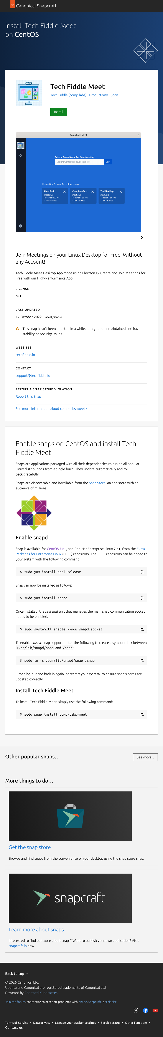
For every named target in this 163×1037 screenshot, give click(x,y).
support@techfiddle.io (33, 375)
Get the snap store (30, 847)
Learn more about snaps (36, 929)
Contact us (14, 1027)
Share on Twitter (136, 1010)
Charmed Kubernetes (41, 993)
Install (58, 112)
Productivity (98, 95)
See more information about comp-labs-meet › (51, 408)
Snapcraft (94, 1001)
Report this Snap (28, 396)
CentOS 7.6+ (56, 549)
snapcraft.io (18, 946)
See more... (145, 757)
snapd (83, 1001)
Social (115, 95)
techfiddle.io (25, 355)
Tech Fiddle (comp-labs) (68, 95)
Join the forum (15, 1001)
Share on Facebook (145, 1010)
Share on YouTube (155, 1010)
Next (142, 237)
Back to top (16, 974)
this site (111, 1001)
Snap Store (97, 483)
